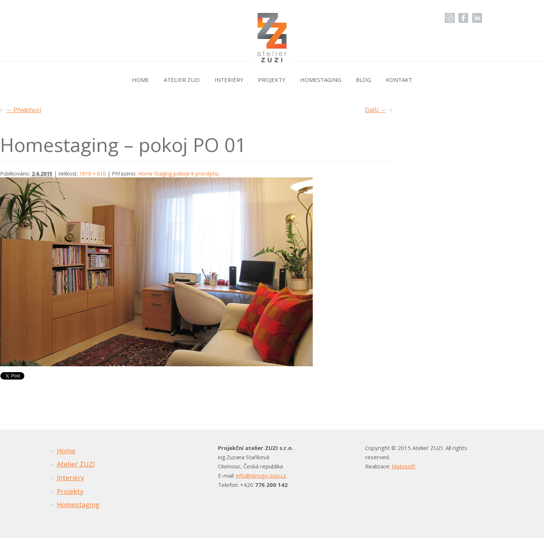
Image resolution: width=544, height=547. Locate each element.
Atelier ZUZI (182, 79)
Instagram (450, 18)
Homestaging (320, 79)
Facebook (463, 18)
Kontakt (399, 79)
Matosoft (403, 466)
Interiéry (229, 79)
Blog (363, 79)
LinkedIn (477, 18)
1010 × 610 (92, 173)
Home (140, 79)
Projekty (271, 79)
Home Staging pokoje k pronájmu (178, 173)
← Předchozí (23, 110)
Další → (375, 110)
